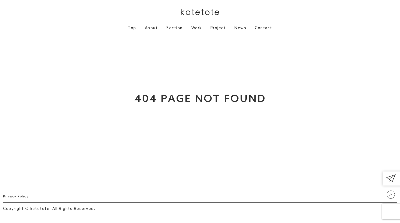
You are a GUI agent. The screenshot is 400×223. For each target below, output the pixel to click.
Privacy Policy (17, 196)
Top (132, 28)
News (240, 28)
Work (196, 28)
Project (218, 28)
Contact (263, 28)
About (151, 28)
